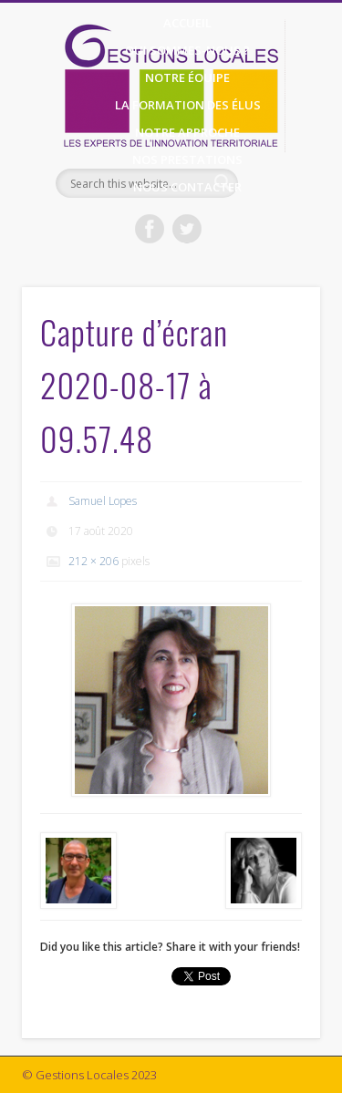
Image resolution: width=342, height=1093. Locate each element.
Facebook (149, 228)
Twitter (187, 228)
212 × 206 (93, 561)
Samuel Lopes (102, 501)
